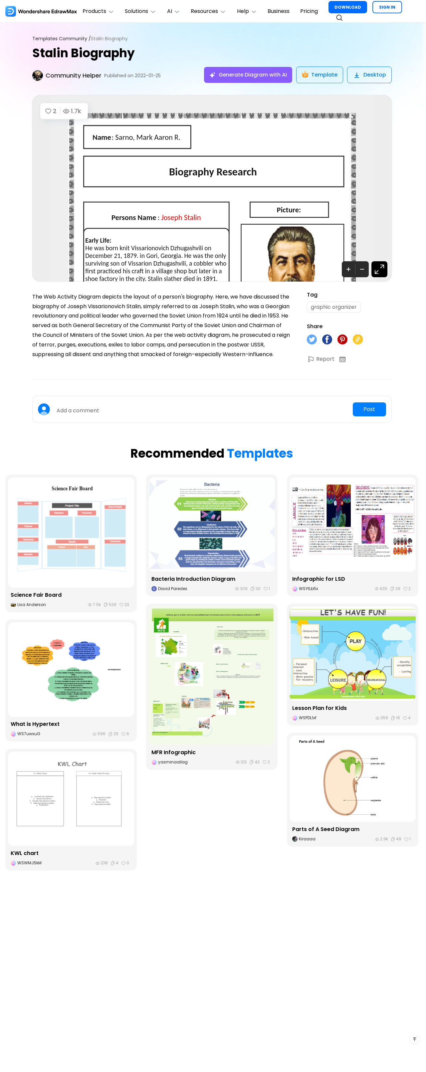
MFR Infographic (173, 752)
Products (98, 11)
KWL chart (25, 853)
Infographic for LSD (318, 579)
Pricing (310, 11)
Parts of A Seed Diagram (325, 829)
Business (280, 11)
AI (174, 11)
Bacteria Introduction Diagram (193, 579)
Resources (209, 11)
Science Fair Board (36, 595)
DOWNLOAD (348, 7)
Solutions (141, 11)
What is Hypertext (35, 724)
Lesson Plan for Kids (319, 708)
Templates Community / (61, 39)
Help (248, 11)
